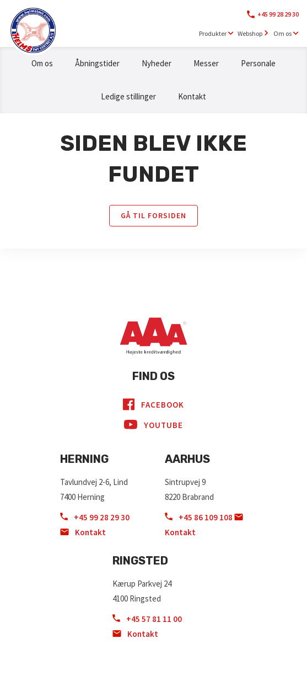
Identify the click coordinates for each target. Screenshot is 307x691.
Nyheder (156, 63)
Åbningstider (97, 63)
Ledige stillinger (128, 96)
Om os (42, 63)
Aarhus (187, 459)
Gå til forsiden (153, 215)
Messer (206, 63)
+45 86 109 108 (199, 517)
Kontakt (192, 96)
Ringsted (140, 560)
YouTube (153, 424)
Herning (84, 459)
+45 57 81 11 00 (147, 619)
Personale (258, 63)
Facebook (153, 404)
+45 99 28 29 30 (278, 14)
